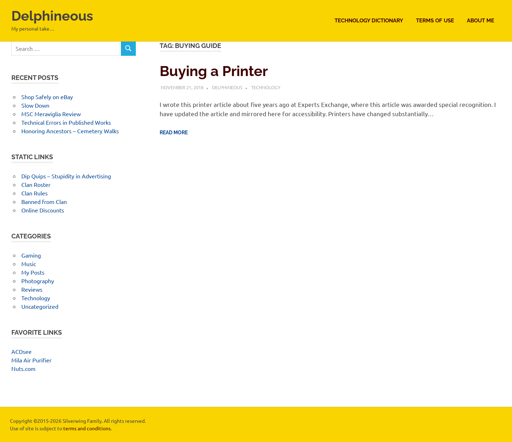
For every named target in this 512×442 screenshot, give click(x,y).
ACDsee (21, 351)
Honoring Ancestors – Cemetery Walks (70, 130)
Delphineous (52, 16)
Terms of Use (435, 20)
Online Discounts (42, 210)
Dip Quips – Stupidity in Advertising (66, 175)
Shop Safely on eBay (47, 96)
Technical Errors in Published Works (66, 122)
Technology (266, 87)
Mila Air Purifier (31, 359)
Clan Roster (35, 184)
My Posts (32, 272)
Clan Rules (34, 192)
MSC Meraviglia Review (51, 113)
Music (28, 263)
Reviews (31, 289)
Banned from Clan (44, 201)
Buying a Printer (214, 71)
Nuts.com (23, 368)
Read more (174, 132)
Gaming (31, 255)
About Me (480, 20)
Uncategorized (39, 306)
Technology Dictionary (369, 20)
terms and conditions (87, 428)
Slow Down (35, 105)
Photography (37, 280)
